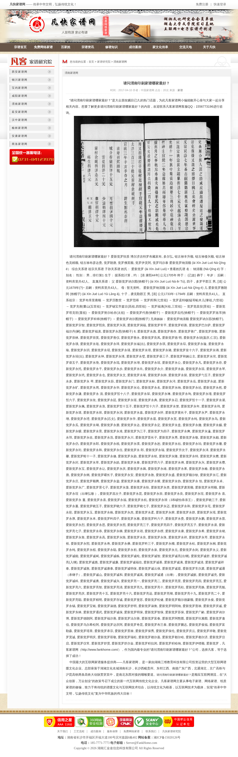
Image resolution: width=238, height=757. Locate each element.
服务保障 (112, 731)
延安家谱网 (19, 111)
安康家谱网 (19, 135)
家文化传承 (160, 47)
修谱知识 (111, 47)
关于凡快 (209, 47)
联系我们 (151, 731)
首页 (91, 61)
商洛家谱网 (19, 144)
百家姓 (65, 47)
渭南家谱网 (19, 103)
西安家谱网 (19, 71)
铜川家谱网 (19, 79)
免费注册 (202, 4)
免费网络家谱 (43, 47)
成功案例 (135, 47)
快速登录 (220, 4)
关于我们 (62, 731)
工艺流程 (79, 731)
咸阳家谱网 (19, 95)
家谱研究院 (104, 61)
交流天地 (185, 47)
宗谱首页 (20, 47)
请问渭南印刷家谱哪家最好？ (174, 674)
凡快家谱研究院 (171, 731)
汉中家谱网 (19, 119)
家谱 (180, 90)
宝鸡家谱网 (19, 87)
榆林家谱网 (19, 127)
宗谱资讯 (87, 47)
